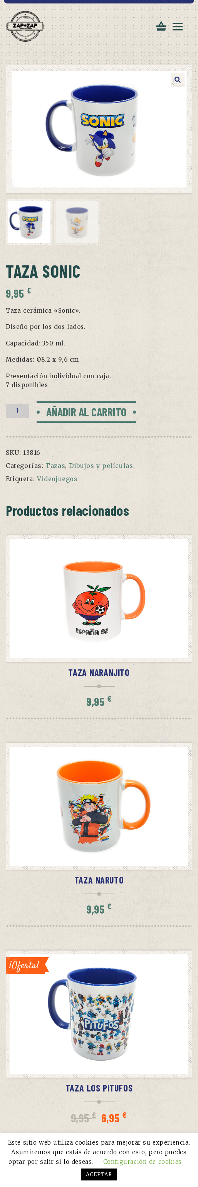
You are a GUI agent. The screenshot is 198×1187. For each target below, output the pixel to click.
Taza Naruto (99, 879)
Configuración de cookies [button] (142, 1161)
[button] (178, 80)
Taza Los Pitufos (99, 1087)
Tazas (55, 465)
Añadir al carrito (86, 412)
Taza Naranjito (98, 672)
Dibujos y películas (101, 465)
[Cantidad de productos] (17, 411)
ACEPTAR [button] (99, 1174)
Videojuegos (57, 479)
